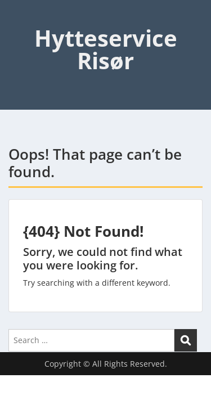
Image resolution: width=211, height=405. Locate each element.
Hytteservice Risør (105, 49)
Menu (20, 19)
